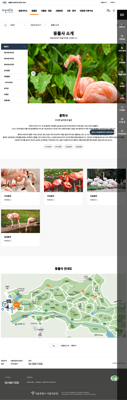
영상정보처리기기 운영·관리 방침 (61, 382)
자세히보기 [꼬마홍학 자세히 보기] (8, 200)
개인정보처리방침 (32, 382)
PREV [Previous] (33, 73)
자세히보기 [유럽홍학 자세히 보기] (94, 200)
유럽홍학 (93, 196)
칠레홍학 (7, 236)
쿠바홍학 (50, 196)
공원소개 (103, 2)
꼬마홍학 (7, 196)
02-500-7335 (12, 382)
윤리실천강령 (44, 382)
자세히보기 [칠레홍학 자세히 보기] (8, 241)
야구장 (112, 2)
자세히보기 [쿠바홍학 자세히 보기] (51, 200)
